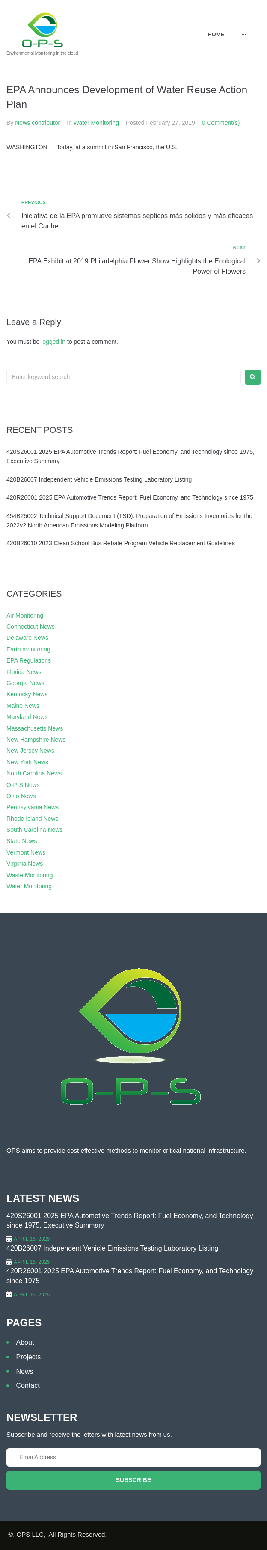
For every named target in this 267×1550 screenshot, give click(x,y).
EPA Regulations (28, 660)
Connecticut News (30, 626)
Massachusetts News (34, 728)
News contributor (37, 122)
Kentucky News (26, 694)
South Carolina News (34, 829)
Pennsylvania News (32, 807)
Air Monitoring (24, 615)
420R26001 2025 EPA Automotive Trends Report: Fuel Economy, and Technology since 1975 (129, 497)
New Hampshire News (35, 739)
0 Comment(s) (221, 122)
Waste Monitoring (29, 875)
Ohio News (21, 796)
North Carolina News (34, 773)
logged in (53, 341)
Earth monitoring (28, 649)
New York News (27, 762)
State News (21, 840)
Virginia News (24, 863)
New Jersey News (30, 750)
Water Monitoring (96, 122)
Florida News (24, 672)
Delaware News (27, 637)
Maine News (22, 705)
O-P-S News (23, 784)
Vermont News (25, 852)
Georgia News (25, 683)
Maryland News (26, 716)
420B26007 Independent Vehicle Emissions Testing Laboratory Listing (99, 479)
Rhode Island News (32, 818)
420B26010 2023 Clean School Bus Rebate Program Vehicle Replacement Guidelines (120, 543)
